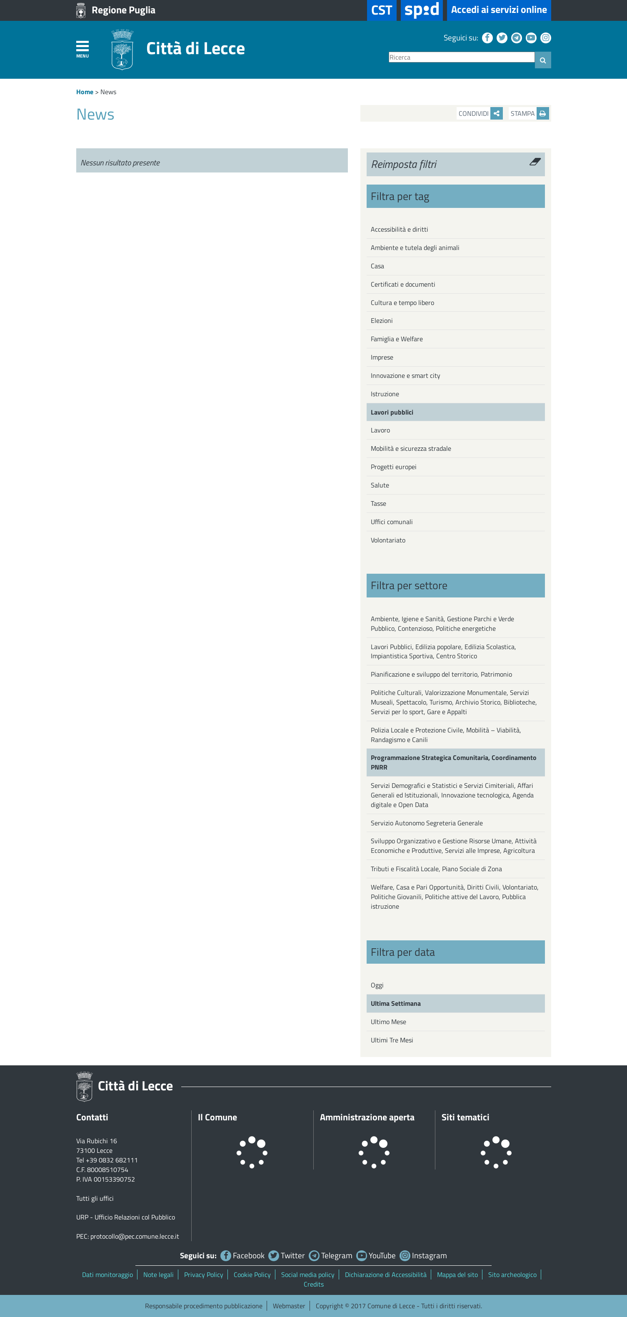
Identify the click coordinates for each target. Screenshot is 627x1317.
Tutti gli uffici (95, 1198)
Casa (377, 266)
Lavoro (380, 430)
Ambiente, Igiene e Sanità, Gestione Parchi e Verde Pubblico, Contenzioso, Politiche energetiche (442, 623)
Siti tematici (466, 1117)
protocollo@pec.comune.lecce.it (134, 1236)
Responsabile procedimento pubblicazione (203, 1306)
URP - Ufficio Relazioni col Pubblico (125, 1217)
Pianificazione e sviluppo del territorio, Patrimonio (441, 674)
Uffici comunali (392, 522)
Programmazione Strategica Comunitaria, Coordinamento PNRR (454, 762)
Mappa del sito (457, 1275)
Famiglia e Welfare (397, 339)
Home (84, 92)
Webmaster (289, 1306)
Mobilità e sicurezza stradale (411, 448)
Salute (380, 485)
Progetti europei (394, 467)
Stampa (530, 113)
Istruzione (385, 394)
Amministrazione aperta (367, 1117)
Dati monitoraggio (107, 1275)
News (108, 92)
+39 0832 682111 (112, 1160)
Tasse (378, 503)
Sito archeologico (512, 1275)
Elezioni (382, 320)
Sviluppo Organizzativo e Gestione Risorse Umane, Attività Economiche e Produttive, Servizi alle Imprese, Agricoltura (454, 845)
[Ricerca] (462, 57)
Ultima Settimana (396, 1003)
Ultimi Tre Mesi (392, 1040)
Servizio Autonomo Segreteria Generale (427, 823)
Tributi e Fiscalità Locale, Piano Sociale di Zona (436, 869)
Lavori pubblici (392, 412)
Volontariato (388, 540)
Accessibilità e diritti (399, 229)
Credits (314, 1284)
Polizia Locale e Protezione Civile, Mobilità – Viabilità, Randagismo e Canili (446, 735)
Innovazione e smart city (405, 375)
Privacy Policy (203, 1275)
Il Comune (217, 1117)
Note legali (158, 1275)
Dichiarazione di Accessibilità (386, 1275)
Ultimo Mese (388, 1022)
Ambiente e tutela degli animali (415, 247)
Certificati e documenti (403, 284)
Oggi (377, 985)
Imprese (382, 357)
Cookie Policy (252, 1275)
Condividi (481, 113)
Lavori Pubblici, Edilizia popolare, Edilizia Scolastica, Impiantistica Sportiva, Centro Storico (443, 651)
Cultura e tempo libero (402, 302)
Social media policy (308, 1275)
